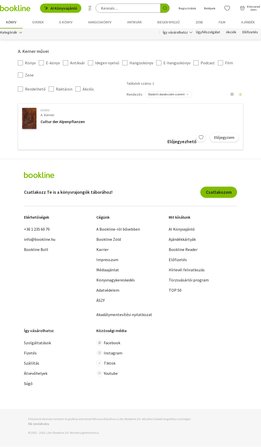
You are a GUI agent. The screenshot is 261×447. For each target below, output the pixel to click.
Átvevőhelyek (35, 373)
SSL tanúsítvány (38, 424)
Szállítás (31, 363)
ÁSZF (100, 300)
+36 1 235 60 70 (37, 229)
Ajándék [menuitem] (248, 22)
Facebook (108, 343)
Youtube (107, 373)
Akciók (231, 33)
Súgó (28, 383)
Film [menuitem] (222, 22)
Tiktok (105, 363)
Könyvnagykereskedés (115, 280)
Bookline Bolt (36, 249)
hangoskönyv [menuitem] (99, 22)
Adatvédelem (107, 290)
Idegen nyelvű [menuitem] (168, 22)
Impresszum (107, 259)
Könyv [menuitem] (11, 22)
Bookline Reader (183, 249)
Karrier (102, 249)
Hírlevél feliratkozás (187, 270)
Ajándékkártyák (182, 239)
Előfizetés (250, 33)
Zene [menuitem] (199, 22)
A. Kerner (48, 115)
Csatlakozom (219, 192)
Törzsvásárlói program (189, 280)
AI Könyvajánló (60, 8)
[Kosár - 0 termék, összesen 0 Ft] (250, 8)
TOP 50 (175, 290)
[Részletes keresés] (90, 8)
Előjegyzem (224, 137)
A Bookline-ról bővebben (118, 229)
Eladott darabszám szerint (166, 94)
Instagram (109, 353)
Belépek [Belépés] (209, 8)
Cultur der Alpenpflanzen (63, 121)
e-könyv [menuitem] (65, 22)
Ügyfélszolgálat (208, 33)
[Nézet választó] (232, 95)
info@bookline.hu (39, 239)
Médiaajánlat (107, 270)
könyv (45, 110)
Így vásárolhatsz (175, 32)
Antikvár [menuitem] (134, 22)
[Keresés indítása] (164, 8)
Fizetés (30, 353)
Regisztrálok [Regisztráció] (187, 8)
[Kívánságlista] (227, 8)
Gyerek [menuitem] (38, 22)
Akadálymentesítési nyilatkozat (124, 314)
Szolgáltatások (37, 343)
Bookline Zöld (108, 239)
